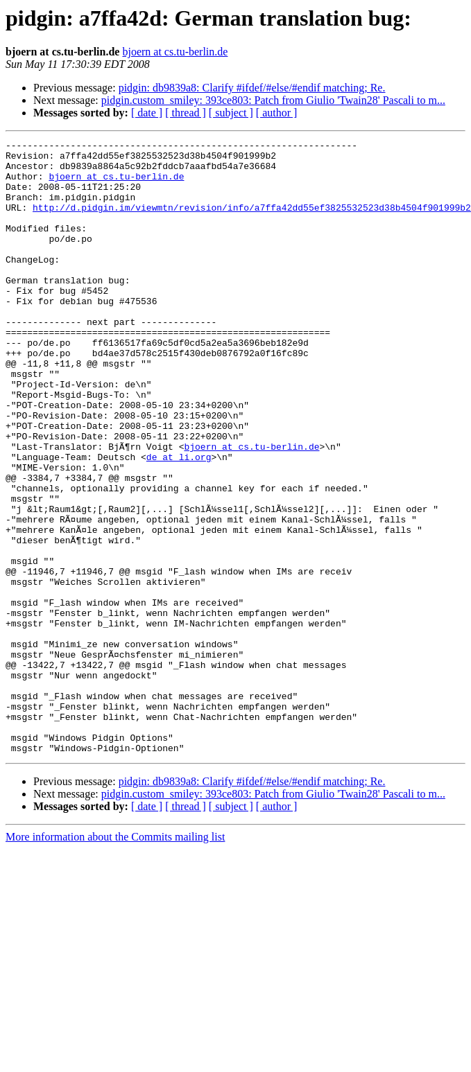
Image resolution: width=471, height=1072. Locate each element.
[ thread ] (185, 112)
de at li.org (179, 521)
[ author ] (277, 112)
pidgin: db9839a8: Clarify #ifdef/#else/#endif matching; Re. (252, 88)
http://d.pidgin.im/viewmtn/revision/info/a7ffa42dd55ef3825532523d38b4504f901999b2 (252, 222)
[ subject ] (231, 112)
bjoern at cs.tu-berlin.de (175, 52)
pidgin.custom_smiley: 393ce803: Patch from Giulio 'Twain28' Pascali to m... (273, 100)
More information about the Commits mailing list (115, 959)
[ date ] (146, 112)
